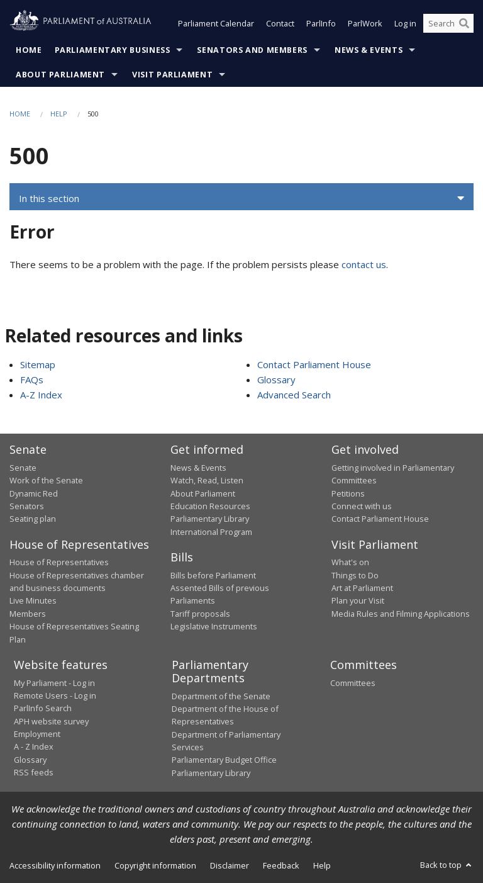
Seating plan (32, 519)
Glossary (276, 380)
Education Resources (210, 506)
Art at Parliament (362, 588)
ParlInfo (321, 24)
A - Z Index (33, 747)
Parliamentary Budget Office (224, 760)
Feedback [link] (281, 866)
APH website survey (51, 721)
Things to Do (355, 575)
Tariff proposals (200, 613)
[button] (241, 199)
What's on (350, 562)
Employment (37, 734)
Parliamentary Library (209, 519)
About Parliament (60, 74)
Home (29, 50)
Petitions (348, 493)
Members (27, 613)
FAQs (31, 380)
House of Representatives (59, 562)
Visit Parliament (172, 74)
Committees (352, 683)
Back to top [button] (447, 865)
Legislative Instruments (213, 627)
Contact (280, 24)
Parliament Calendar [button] (216, 24)
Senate (22, 467)
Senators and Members (252, 50)
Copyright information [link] (155, 866)
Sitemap (37, 365)
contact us (363, 265)
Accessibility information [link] (55, 866)
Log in (405, 24)
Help (58, 113)
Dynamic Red (33, 493)
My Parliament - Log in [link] (54, 683)
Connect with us (361, 506)
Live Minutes (33, 601)
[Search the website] (448, 23)
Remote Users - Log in (55, 695)
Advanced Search (294, 395)
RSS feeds (33, 773)
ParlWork (365, 24)
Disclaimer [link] (229, 866)
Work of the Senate (46, 480)
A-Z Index (41, 395)
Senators (26, 506)
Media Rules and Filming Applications (400, 613)
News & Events (368, 50)
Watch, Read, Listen (206, 480)
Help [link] (322, 866)
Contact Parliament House (314, 365)
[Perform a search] (464, 23)
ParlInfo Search (43, 708)
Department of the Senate (221, 696)
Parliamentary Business (112, 50)
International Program (211, 531)
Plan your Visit (357, 601)
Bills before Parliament (213, 575)
